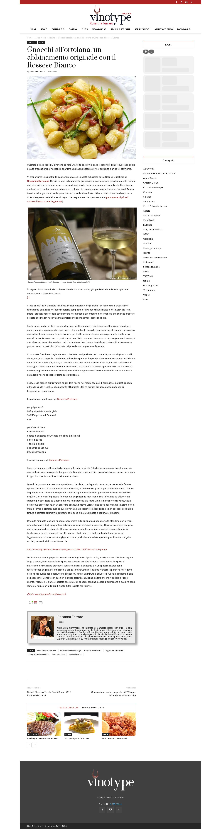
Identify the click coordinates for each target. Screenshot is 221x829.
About (44, 29)
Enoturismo (149, 201)
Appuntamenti (142, 29)
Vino (145, 299)
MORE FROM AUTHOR (93, 708)
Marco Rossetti (58, 654)
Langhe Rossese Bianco (39, 654)
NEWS (85, 29)
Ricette (52, 37)
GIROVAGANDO (99, 29)
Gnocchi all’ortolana (67, 399)
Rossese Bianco (75, 654)
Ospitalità (148, 238)
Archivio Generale (120, 29)
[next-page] (35, 745)
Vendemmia (149, 290)
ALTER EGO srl (116, 804)
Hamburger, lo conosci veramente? (43, 738)
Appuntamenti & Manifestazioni (159, 173)
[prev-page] (29, 745)
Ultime (146, 280)
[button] (176, 2)
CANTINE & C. (58, 29)
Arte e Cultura (150, 178)
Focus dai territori (152, 215)
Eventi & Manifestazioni (155, 206)
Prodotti (147, 243)
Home (33, 29)
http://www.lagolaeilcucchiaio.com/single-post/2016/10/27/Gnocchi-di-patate (67, 549)
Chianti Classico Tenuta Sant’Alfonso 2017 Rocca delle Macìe (49, 694)
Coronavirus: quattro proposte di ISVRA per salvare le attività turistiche (113, 694)
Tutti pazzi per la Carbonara (76, 738)
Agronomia (149, 168)
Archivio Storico (164, 29)
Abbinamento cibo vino (46, 650)
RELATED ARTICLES (69, 708)
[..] (28, 297)
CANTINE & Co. (151, 182)
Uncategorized (150, 285)
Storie (146, 271)
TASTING (73, 29)
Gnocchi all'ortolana (92, 650)
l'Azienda (147, 224)
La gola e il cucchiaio (114, 650)
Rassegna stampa (152, 248)
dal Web (147, 196)
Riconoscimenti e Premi (155, 257)
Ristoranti (148, 262)
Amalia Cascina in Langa (70, 650)
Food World (183, 29)
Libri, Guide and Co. (153, 229)
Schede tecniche (151, 266)
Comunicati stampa (153, 187)
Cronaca (147, 192)
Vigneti (146, 294)
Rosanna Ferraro (37, 71)
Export (146, 210)
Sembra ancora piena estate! (115, 738)
